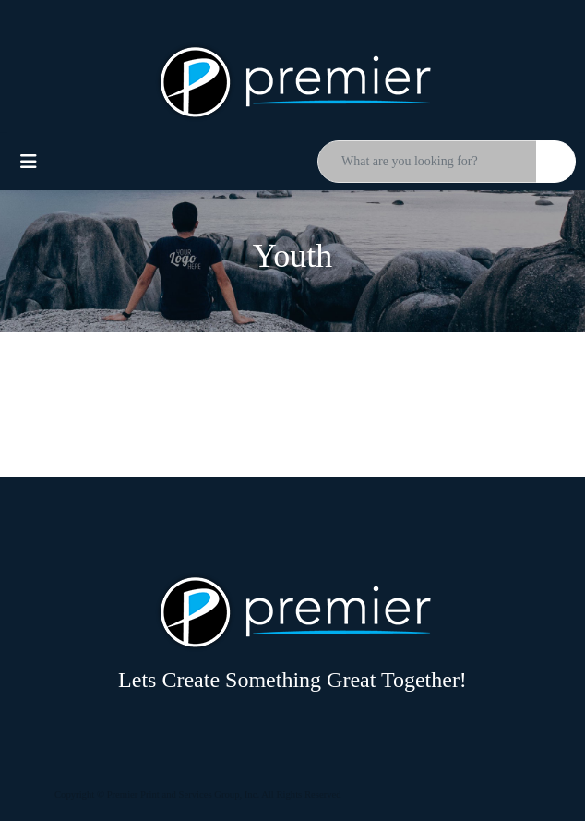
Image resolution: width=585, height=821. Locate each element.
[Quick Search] (427, 161)
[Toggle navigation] (28, 162)
